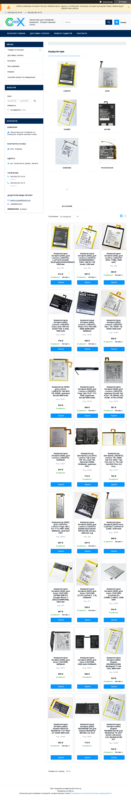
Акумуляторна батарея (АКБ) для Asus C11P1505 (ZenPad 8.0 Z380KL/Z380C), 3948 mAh (113, 594)
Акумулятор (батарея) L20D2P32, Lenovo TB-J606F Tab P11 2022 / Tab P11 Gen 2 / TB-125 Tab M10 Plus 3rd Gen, (114, 459)
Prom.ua (78, 789)
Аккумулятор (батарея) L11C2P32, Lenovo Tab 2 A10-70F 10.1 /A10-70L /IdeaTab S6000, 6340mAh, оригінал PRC (87, 459)
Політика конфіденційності (101, 793)
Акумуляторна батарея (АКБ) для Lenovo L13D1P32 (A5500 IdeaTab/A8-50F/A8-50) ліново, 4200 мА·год (87, 527)
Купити (61, 282)
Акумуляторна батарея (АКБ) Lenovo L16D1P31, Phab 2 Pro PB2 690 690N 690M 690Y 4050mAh (87, 325)
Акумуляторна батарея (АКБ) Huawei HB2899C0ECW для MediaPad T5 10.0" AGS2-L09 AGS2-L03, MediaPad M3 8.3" (113, 731)
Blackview (67, 206)
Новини (10, 72)
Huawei (67, 129)
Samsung (67, 168)
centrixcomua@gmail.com (20, 200)
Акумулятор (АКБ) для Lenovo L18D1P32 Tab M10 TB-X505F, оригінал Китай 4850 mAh (60, 391)
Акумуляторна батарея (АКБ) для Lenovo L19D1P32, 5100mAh (60, 456)
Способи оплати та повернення (21, 77)
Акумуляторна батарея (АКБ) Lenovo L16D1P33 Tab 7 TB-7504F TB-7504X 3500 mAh (113, 324)
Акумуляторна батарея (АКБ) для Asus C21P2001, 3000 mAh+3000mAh (87, 661)
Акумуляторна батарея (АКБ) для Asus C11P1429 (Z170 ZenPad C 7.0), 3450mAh (87, 593)
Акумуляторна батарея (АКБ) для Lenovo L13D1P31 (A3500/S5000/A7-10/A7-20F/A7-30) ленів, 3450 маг (87, 259)
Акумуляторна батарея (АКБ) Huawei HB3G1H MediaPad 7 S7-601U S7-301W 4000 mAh (60, 728)
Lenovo (67, 91)
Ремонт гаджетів (63, 33)
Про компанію (13, 66)
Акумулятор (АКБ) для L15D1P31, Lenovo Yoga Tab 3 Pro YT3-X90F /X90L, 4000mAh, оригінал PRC (60, 527)
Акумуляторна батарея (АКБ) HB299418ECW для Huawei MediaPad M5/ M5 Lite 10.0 (87, 728)
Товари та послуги (15, 50)
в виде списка (125, 216)
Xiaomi (107, 129)
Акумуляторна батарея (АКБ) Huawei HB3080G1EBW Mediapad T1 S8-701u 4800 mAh (114, 663)
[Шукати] (108, 22)
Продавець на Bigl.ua (65, 791)
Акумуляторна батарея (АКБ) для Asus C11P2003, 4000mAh (60, 661)
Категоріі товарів (16, 33)
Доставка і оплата (39, 33)
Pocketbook (107, 168)
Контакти (82, 33)
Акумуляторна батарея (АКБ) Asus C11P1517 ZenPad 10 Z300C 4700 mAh (113, 525)
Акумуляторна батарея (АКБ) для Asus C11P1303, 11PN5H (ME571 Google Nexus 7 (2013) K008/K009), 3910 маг (60, 595)
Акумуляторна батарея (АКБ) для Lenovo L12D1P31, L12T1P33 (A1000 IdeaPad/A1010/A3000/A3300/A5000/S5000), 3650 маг (60, 259)
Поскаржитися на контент (80, 793)
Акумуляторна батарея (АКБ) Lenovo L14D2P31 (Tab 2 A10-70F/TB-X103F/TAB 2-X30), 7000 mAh (61, 325)
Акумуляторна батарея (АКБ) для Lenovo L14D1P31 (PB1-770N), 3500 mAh (113, 258)
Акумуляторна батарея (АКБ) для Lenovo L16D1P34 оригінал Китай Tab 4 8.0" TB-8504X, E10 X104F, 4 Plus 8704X (113, 392)
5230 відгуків (108, 2)
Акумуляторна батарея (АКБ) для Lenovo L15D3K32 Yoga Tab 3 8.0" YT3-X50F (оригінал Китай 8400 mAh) (87, 392)
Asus (107, 91)
